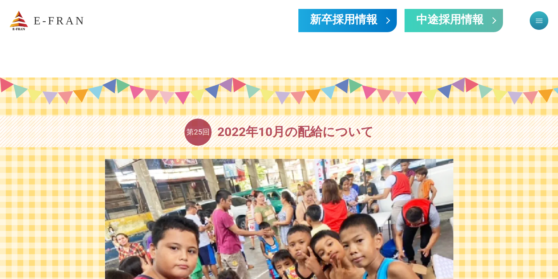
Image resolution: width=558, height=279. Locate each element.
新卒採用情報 (343, 20)
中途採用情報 (450, 20)
